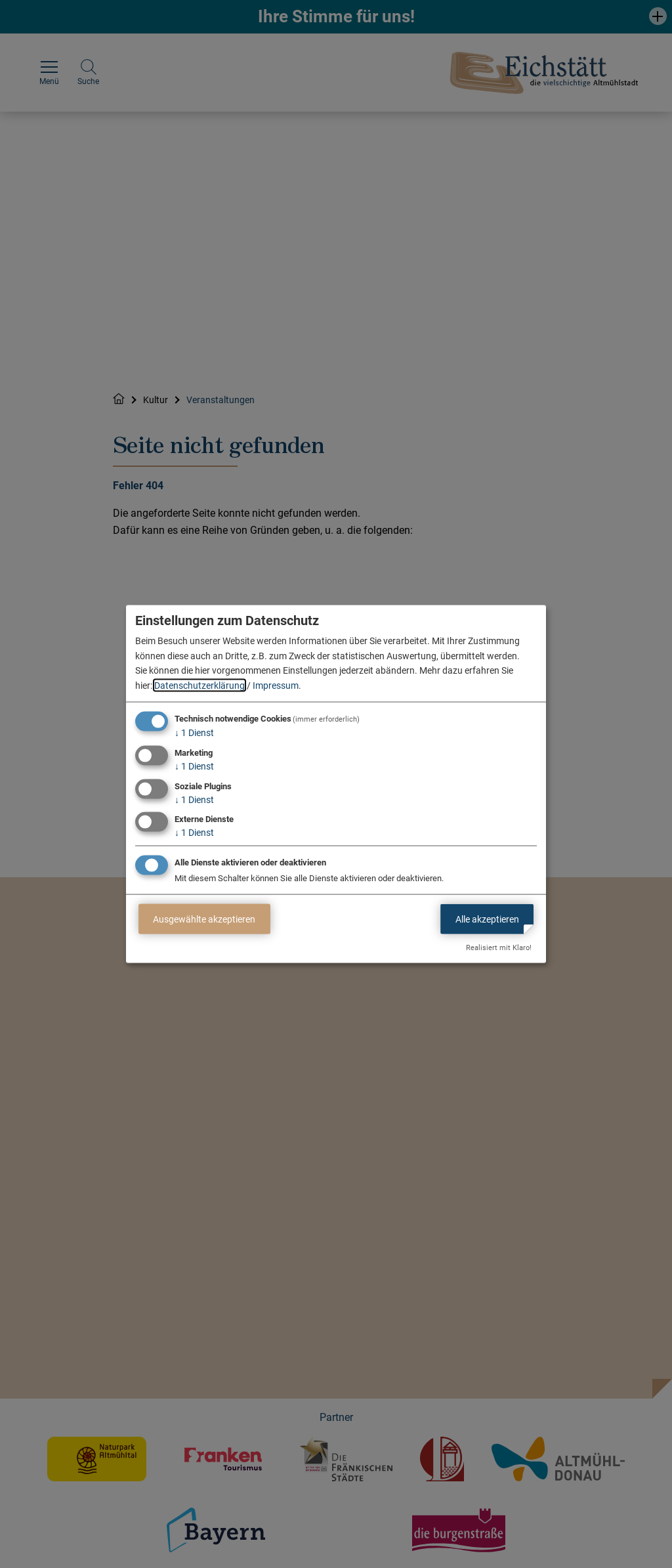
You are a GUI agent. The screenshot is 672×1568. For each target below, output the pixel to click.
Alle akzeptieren (487, 918)
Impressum (276, 685)
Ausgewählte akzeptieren (204, 918)
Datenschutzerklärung (199, 685)
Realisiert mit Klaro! (499, 948)
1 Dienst (194, 733)
